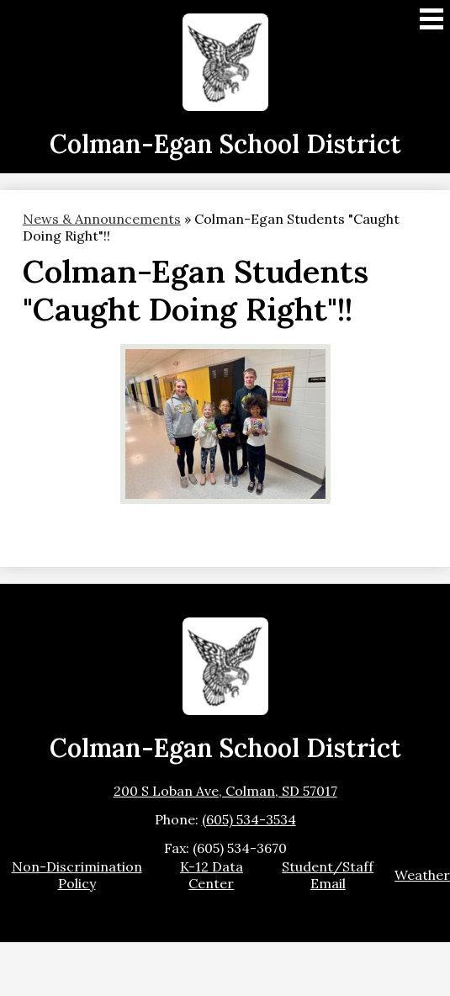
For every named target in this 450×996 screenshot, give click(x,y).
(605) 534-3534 (249, 819)
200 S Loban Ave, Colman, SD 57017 (225, 790)
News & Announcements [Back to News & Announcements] (102, 218)
